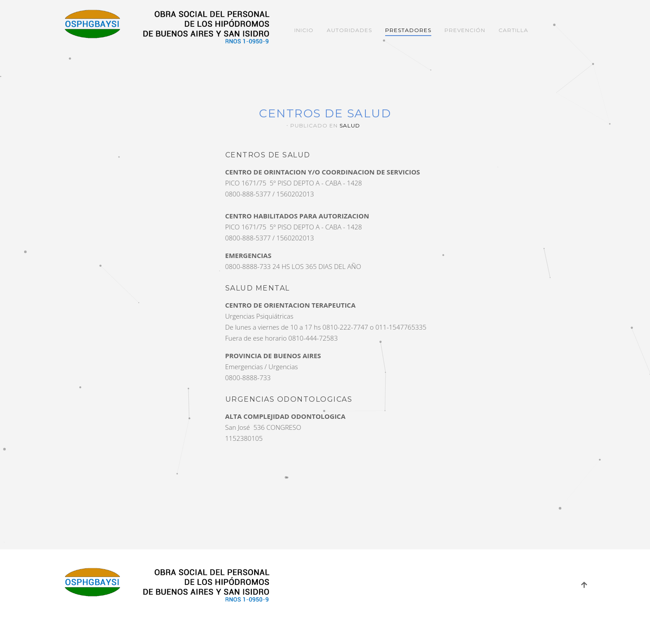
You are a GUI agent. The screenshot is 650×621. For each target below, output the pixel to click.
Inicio (304, 30)
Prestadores (408, 30)
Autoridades (349, 30)
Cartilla (513, 30)
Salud (349, 125)
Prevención (464, 30)
